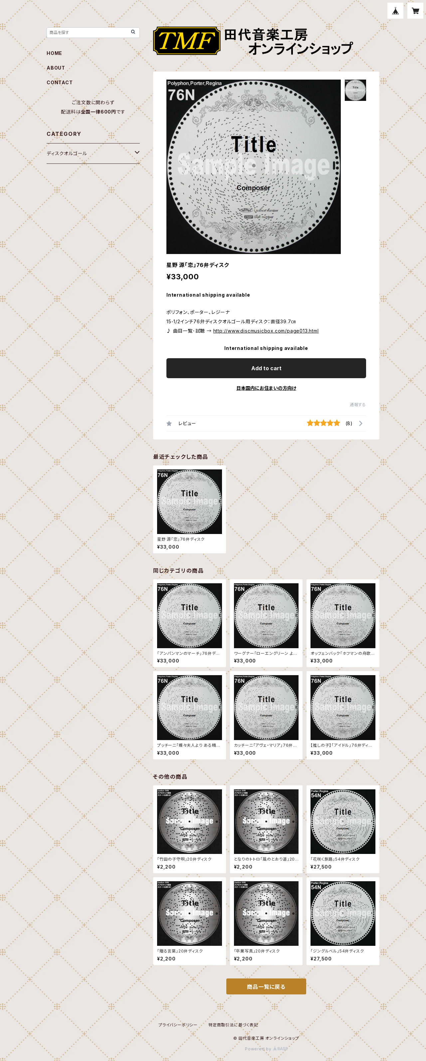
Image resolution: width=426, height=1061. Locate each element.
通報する (358, 404)
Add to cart (266, 368)
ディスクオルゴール (67, 153)
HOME (54, 53)
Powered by (266, 1048)
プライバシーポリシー (178, 1024)
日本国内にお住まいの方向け (266, 388)
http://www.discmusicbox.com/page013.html (266, 331)
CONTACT (60, 82)
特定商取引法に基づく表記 (233, 1024)
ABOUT (56, 68)
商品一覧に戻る (266, 986)
